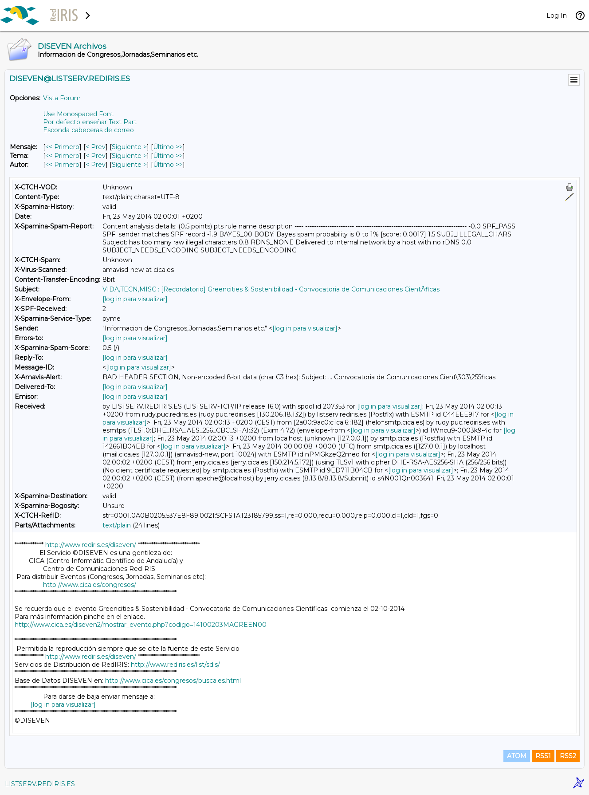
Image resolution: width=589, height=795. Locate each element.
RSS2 (568, 756)
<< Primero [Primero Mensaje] (62, 147)
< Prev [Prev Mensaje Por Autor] (96, 165)
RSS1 (543, 756)
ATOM (516, 756)
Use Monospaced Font (78, 114)
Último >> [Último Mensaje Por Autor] (168, 165)
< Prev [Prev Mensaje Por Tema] (96, 156)
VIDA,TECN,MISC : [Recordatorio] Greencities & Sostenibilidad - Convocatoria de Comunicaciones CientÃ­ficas (271, 289)
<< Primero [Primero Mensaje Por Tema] (62, 156)
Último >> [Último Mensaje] (168, 147)
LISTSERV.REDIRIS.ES (40, 784)
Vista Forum (62, 98)
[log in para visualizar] (135, 299)
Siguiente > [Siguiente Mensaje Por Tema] (129, 156)
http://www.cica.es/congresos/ (89, 585)
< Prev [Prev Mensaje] (96, 147)
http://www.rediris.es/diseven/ (90, 545)
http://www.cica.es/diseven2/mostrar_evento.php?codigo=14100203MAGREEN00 (141, 625)
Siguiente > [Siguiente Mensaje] (129, 147)
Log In (556, 16)
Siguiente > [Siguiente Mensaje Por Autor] (129, 165)
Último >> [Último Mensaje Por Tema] (168, 156)
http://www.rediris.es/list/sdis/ (175, 665)
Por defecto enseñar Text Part (90, 122)
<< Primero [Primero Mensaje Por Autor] (62, 165)
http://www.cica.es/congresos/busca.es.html (173, 681)
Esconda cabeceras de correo (88, 130)
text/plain (116, 525)
